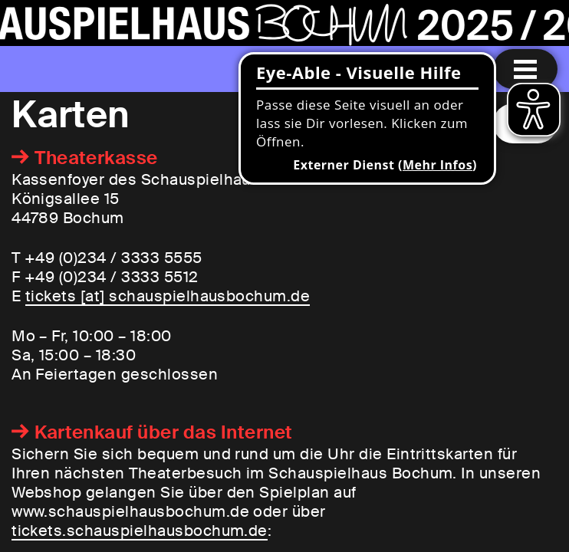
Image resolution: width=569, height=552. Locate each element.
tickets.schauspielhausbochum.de (140, 530)
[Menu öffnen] (525, 69)
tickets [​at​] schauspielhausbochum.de (167, 296)
